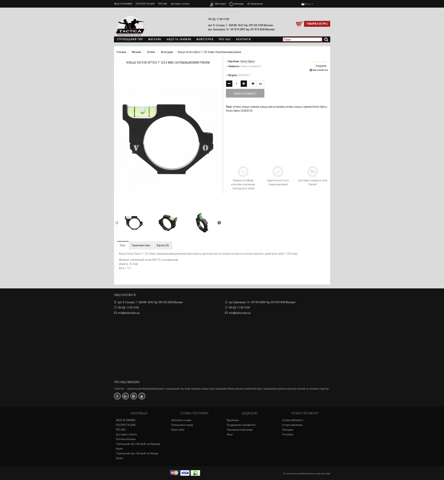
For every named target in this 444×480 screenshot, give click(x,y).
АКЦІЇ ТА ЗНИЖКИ (123, 3)
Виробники (233, 420)
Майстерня (204, 39)
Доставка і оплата (180, 3)
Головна (121, 52)
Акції (230, 434)
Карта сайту (177, 429)
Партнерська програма (240, 429)
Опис (122, 245)
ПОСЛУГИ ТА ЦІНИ (145, 3)
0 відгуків (321, 65)
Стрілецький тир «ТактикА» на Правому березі (138, 446)
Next (219, 223)
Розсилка (287, 434)
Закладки (287, 429)
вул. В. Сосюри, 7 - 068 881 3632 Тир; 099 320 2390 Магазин (150, 302)
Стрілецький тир (130, 39)
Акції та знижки (179, 39)
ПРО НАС (162, 3)
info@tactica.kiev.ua (129, 312)
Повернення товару (182, 424)
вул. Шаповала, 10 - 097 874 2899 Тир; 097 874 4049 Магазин (262, 302)
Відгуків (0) (163, 245)
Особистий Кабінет (292, 420)
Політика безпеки (126, 439)
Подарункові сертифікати (241, 424)
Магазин (154, 39)
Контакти (243, 39)
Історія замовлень (292, 424)
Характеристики (141, 245)
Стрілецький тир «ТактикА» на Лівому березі (137, 456)
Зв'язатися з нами (181, 420)
